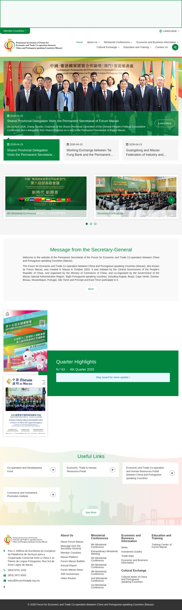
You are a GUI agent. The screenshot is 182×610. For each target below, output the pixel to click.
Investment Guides (131, 551)
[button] (10, 200)
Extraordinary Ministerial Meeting (104, 552)
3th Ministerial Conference (98, 572)
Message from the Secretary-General (71, 547)
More (91, 289)
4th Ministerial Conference (98, 566)
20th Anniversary (70, 574)
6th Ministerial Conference (21, 213)
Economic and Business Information (157, 42)
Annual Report (69, 565)
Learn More (164, 123)
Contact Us (162, 47)
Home (79, 42)
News (124, 547)
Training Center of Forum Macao (162, 545)
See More (91, 512)
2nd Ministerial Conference (99, 579)
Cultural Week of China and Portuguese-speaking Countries (134, 579)
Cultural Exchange (108, 47)
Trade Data (127, 555)
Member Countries (71, 552)
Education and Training (137, 47)
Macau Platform (69, 557)
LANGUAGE (169, 31)
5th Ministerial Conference (98, 559)
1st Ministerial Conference (98, 586)
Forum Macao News (72, 569)
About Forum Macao (72, 541)
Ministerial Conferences (118, 42)
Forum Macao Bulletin (73, 561)
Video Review (68, 578)
